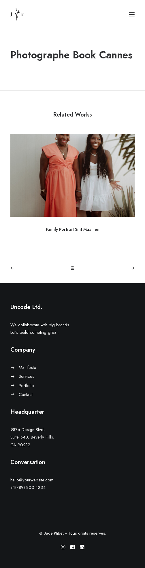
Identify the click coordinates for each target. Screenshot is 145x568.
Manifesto (27, 367)
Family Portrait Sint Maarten (72, 229)
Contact (26, 394)
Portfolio (26, 385)
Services (26, 376)
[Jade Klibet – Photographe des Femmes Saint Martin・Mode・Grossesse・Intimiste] (17, 14)
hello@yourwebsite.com (31, 480)
